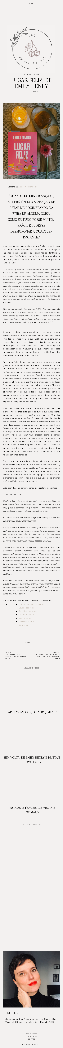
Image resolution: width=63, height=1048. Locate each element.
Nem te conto (25, 618)
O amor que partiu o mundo (31, 604)
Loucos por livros (26, 608)
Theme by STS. (37, 1044)
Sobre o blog (31, 1033)
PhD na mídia (31, 1036)
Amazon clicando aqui (28, 187)
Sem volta (23, 625)
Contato (31, 1039)
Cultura (28, 92)
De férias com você (28, 611)
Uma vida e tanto (26, 621)
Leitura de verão (26, 614)
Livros (35, 92)
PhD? (23, 1044)
